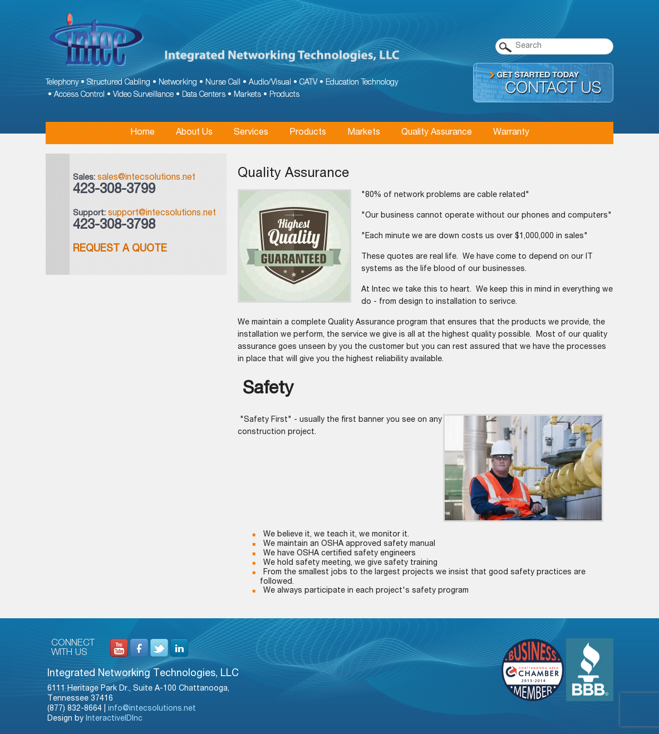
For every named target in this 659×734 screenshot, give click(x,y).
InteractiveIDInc (114, 719)
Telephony (62, 83)
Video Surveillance (143, 95)
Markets (247, 95)
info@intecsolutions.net (152, 709)
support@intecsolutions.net (162, 213)
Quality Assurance (436, 133)
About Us (194, 133)
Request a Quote (120, 249)
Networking (178, 83)
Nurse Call (222, 83)
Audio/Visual (270, 83)
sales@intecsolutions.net (146, 178)
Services (251, 133)
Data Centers (203, 95)
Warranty (511, 133)
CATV (308, 83)
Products (284, 95)
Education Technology (362, 83)
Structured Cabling (118, 83)
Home (142, 133)
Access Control (79, 95)
